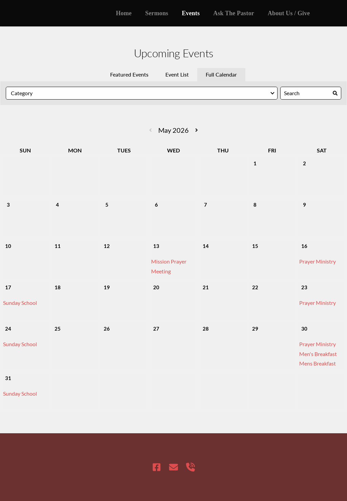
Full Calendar (221, 74)
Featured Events (129, 74)
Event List (177, 74)
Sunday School (20, 302)
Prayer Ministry (317, 261)
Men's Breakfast (318, 354)
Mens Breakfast (317, 363)
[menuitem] (124, 13)
